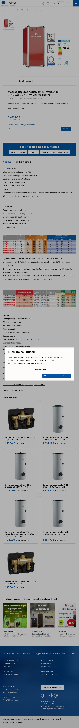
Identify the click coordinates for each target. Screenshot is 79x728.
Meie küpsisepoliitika (34, 363)
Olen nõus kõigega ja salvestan (56, 376)
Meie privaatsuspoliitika (16, 363)
